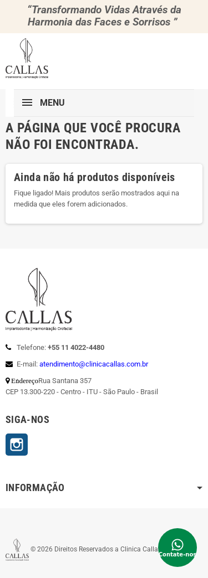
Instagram (17, 445)
